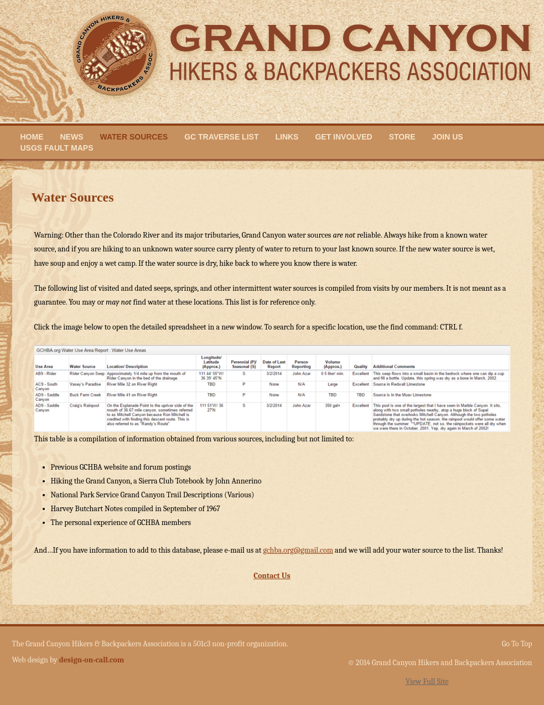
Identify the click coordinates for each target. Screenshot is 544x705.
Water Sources (134, 136)
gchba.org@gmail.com (298, 550)
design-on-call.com (92, 660)
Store (402, 136)
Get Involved (343, 136)
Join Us (447, 136)
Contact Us (271, 575)
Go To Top (517, 644)
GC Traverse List (221, 136)
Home (32, 136)
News (72, 136)
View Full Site (427, 681)
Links (286, 136)
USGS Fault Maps (57, 147)
